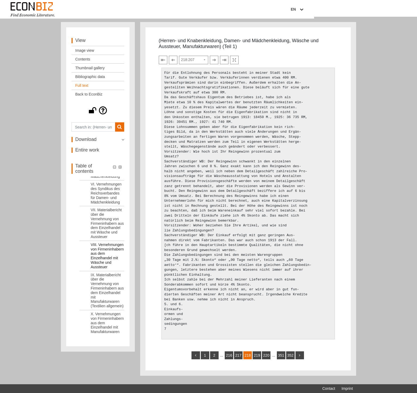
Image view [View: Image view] (84, 53)
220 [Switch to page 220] (266, 358)
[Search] (119, 130)
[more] (299, 358)
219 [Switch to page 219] (257, 358)
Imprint (347, 388)
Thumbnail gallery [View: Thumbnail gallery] (90, 71)
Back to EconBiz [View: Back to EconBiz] (88, 97)
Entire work (87, 153)
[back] (195, 358)
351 (281, 358)
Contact (328, 388)
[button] (98, 113)
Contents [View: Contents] (82, 62)
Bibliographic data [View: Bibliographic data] (90, 80)
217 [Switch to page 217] (238, 358)
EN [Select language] (349, 10)
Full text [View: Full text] (81, 89)
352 (290, 358)
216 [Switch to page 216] (229, 358)
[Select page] (193, 63)
